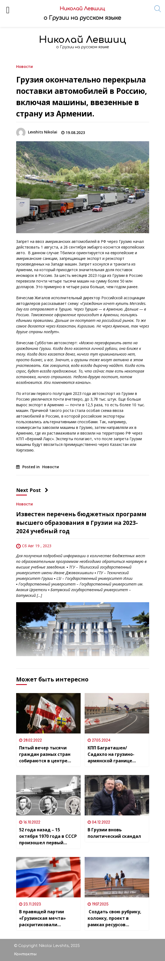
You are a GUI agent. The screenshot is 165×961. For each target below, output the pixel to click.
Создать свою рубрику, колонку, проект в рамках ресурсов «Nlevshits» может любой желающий (117, 918)
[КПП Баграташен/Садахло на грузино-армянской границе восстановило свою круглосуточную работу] (117, 713)
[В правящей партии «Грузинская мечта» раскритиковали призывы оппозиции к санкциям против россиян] (48, 877)
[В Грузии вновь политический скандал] (117, 795)
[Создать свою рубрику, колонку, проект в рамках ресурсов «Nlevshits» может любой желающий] (117, 877)
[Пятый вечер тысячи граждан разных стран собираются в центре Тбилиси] (48, 713)
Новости (24, 66)
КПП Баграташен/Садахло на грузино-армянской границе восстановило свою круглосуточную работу (115, 754)
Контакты (25, 954)
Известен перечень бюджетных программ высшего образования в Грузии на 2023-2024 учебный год (81, 522)
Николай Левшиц (82, 40)
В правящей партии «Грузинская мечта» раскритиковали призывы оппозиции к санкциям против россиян (44, 918)
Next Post (32, 490)
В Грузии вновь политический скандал (114, 833)
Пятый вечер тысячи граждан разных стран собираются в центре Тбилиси (44, 754)
